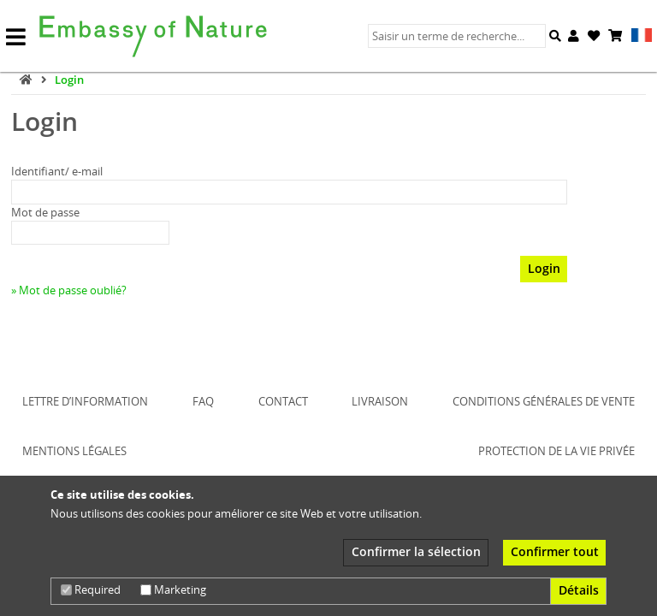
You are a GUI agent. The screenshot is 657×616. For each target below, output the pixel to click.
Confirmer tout (555, 551)
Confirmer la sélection (416, 551)
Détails (579, 590)
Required (91, 589)
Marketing (173, 589)
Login (69, 79)
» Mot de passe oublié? (69, 290)
